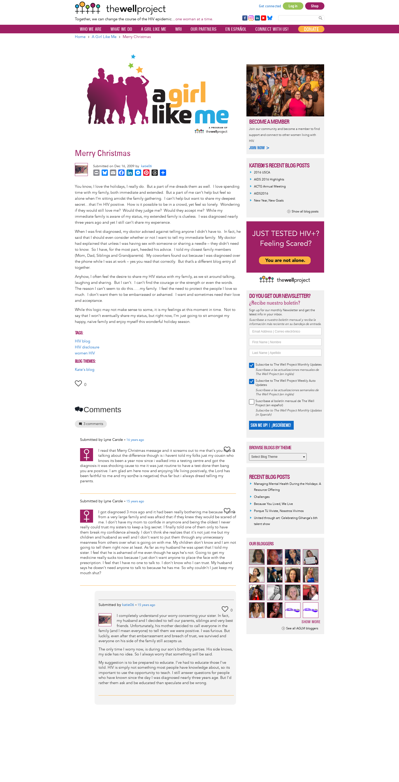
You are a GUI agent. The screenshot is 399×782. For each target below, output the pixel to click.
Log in (293, 6)
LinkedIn (257, 18)
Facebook (244, 18)
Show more (311, 621)
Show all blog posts (305, 212)
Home (80, 36)
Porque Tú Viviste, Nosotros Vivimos (279, 511)
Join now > (259, 147)
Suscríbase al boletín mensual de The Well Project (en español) (285, 403)
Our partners (204, 29)
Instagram (250, 18)
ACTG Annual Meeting (270, 187)
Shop (315, 6)
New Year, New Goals (269, 201)
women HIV (85, 353)
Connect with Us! (272, 29)
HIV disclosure (87, 347)
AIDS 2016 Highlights (269, 180)
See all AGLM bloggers (302, 628)
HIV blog (82, 341)
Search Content (320, 17)
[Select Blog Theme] (278, 457)
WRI (178, 29)
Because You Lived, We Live (273, 504)
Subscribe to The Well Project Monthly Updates (289, 365)
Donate (311, 29)
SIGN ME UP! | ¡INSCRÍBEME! (271, 425)
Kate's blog (84, 369)
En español (235, 29)
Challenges (262, 497)
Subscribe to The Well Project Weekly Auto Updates (286, 383)
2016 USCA (262, 172)
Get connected (270, 6)
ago (135, 440)
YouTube (263, 18)
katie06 (146, 166)
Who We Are (91, 29)
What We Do (121, 29)
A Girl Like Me (153, 29)
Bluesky (269, 18)
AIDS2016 (261, 194)
